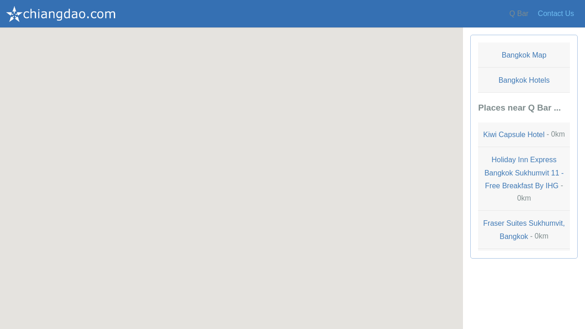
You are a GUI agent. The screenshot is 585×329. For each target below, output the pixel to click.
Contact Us (556, 13)
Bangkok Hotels (524, 80)
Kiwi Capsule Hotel (513, 135)
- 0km (524, 134)
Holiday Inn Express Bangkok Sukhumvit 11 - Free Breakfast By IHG (524, 173)
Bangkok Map (524, 55)
